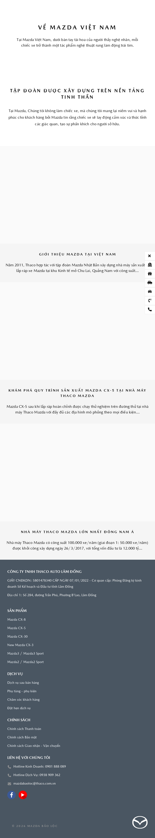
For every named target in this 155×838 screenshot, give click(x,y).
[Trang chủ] (77, 7)
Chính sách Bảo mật (22, 737)
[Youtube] (23, 795)
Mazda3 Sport (33, 654)
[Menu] (12, 7)
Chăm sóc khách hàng (23, 700)
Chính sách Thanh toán (24, 729)
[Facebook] (11, 795)
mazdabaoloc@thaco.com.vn (34, 783)
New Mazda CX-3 (20, 645)
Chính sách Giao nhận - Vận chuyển (33, 746)
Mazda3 (13, 654)
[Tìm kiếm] (143, 7)
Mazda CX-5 (16, 628)
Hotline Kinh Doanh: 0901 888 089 (39, 767)
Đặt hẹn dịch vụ (19, 708)
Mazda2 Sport (33, 662)
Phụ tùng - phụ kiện (21, 691)
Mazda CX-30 (17, 637)
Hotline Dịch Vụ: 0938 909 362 (36, 775)
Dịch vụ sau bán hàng (23, 683)
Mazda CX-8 (16, 620)
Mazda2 (13, 662)
